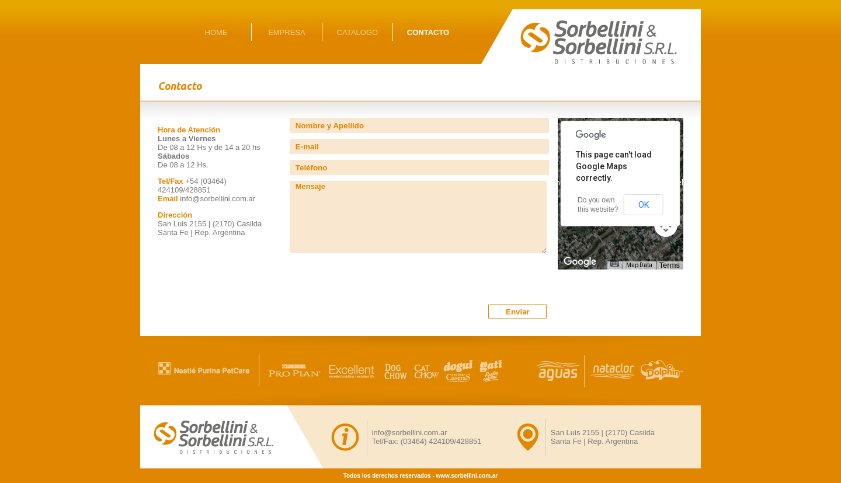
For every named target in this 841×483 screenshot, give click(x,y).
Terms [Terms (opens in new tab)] (669, 265)
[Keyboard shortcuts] (614, 264)
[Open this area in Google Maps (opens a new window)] (580, 262)
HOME (216, 32)
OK (643, 204)
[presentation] (378, 281)
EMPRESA (286, 32)
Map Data (639, 265)
